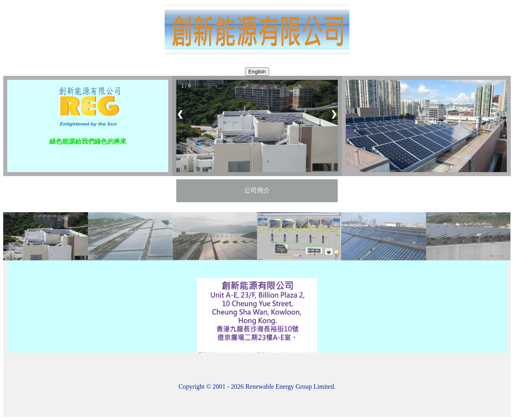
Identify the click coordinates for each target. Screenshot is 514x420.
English (257, 72)
